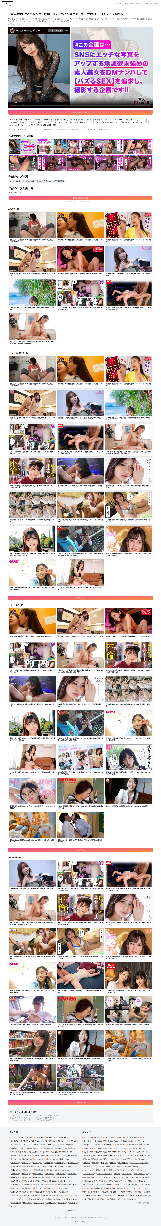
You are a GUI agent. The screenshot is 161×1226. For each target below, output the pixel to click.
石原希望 (15, 1174)
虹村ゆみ (38, 1185)
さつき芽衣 (16, 1166)
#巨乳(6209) (59, 181)
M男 (110, 1185)
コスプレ (121, 1159)
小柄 (147, 1195)
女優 (104, 1163)
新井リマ (73, 1148)
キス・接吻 (139, 1148)
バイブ (101, 1181)
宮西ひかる (54, 1166)
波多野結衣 (16, 1141)
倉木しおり (66, 1181)
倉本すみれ (27, 1155)
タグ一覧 (118, 4)
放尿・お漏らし (141, 1174)
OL (141, 1159)
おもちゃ (88, 1170)
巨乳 (98, 1137)
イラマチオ (145, 1155)
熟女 (122, 1137)
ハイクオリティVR (114, 1148)
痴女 (98, 1141)
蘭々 (14, 1206)
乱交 (86, 1166)
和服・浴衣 (136, 1195)
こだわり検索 (128, 4)
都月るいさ (58, 1195)
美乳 (98, 1145)
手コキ (132, 1159)
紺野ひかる (28, 1192)
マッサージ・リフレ (122, 1166)
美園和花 (65, 1137)
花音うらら (39, 1203)
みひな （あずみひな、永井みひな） (25, 1199)
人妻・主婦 (110, 1137)
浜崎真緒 (15, 1148)
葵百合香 (62, 1203)
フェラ (132, 1137)
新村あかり (63, 1141)
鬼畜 (142, 1181)
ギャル (133, 1155)
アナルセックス (117, 1177)
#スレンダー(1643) (44, 181)
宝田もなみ (16, 1192)
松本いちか (27, 1137)
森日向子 (56, 1152)
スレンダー (121, 1141)
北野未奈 (27, 1148)
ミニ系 (101, 1185)
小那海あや (60, 1163)
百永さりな (16, 1181)
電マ (95, 1163)
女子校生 (109, 1145)
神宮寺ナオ (27, 1185)
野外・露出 (133, 1177)
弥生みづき (52, 1137)
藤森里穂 (72, 1155)
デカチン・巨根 (104, 1174)
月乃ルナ (15, 1185)
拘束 (86, 1177)
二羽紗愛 (73, 1203)
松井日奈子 (53, 1181)
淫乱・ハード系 (136, 1141)
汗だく (144, 1188)
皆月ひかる (16, 1145)
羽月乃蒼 (34, 1152)
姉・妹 (146, 1185)
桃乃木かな (71, 1195)
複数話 (112, 1199)
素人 (143, 1137)
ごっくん (127, 1174)
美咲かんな (39, 1159)
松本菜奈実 (61, 1185)
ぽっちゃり (89, 1185)
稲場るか (72, 1174)
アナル (107, 1166)
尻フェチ (109, 1159)
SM (118, 1185)
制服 (86, 1155)
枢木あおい (64, 1170)
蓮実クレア (41, 1181)
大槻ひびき (67, 1145)
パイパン (97, 1155)
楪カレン (37, 1163)
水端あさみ (52, 1192)
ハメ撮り (121, 1145)
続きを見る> (80, 598)
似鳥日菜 (27, 1203)
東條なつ (27, 1170)
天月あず (49, 1174)
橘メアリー (66, 1166)
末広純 (50, 1155)
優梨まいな (28, 1166)
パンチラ (88, 1195)
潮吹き (87, 1145)
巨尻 (128, 1148)
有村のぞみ (73, 1163)
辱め (136, 1166)
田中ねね (38, 1148)
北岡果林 (23, 1152)
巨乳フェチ (89, 1181)
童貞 (106, 1192)
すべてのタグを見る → (143, 1203)
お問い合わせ (102, 1218)
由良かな (49, 1185)
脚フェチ (132, 1192)
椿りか (74, 1141)
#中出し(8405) (28, 181)
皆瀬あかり (16, 1188)
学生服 (99, 1188)
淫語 (99, 1170)
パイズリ (133, 1145)
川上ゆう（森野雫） (31, 1195)
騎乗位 (108, 1141)
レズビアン (89, 1174)
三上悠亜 (38, 1170)
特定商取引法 (82, 1218)
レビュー (156, 4)
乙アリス (15, 1137)
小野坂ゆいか (51, 1170)
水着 (109, 1195)
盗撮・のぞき (110, 1155)
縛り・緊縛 (144, 1192)
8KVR (117, 1152)
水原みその (65, 1159)
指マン (87, 1192)
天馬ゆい (40, 1137)
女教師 (102, 1199)
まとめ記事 (147, 4)
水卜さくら (59, 1199)
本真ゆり (60, 1174)
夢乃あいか (28, 1181)
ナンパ (144, 1145)
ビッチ (122, 1199)
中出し (88, 1137)
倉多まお (46, 1195)
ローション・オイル (139, 1163)
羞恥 (86, 1163)
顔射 (107, 1152)
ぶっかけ (146, 1177)
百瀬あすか (16, 1195)
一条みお (15, 1163)
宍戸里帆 (48, 1163)
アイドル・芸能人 (128, 1181)
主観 (113, 1163)
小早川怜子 (73, 1185)
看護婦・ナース (118, 1192)
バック (127, 1152)
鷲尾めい (64, 1192)
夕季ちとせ (16, 1203)
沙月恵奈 (50, 1141)
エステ (96, 1166)
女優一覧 (138, 4)
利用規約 (73, 1218)
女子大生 (123, 1163)
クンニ (123, 1155)
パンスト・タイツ (100, 1177)
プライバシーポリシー (62, 1218)
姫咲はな (27, 1159)
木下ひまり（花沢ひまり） (35, 1145)
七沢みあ (62, 1188)
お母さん (88, 1188)
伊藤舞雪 (27, 1188)
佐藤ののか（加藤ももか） (34, 1177)
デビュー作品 (136, 1170)
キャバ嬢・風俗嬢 (131, 1185)
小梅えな (26, 1163)
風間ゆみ (51, 1203)
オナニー (88, 1152)
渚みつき (45, 1152)
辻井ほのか (16, 1159)
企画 (99, 1152)
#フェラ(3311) (15, 181)
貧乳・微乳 (110, 1170)
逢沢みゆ (15, 1155)
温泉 (108, 1188)
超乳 (97, 1192)
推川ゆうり (16, 1170)
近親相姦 (97, 1159)
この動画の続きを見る (80, 198)
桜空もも (40, 1192)
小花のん (60, 1155)
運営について (92, 1218)
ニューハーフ (131, 1188)
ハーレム (118, 1188)
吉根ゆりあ (61, 1148)
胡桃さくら (41, 1166)
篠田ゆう (67, 1152)
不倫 (86, 1159)
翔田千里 (26, 1174)
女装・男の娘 (89, 1199)
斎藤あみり (63, 1177)
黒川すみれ (52, 1159)
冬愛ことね (38, 1174)
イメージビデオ (121, 1195)
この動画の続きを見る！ (80, 112)
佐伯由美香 (46, 1199)
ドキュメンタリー (142, 1152)
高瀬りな (51, 1177)
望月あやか (50, 1188)
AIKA (14, 1152)
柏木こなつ (53, 1145)
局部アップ (112, 1181)
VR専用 (99, 1148)
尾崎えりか (16, 1177)
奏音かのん (72, 1199)
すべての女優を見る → (70, 1210)
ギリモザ (122, 1170)
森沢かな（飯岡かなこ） (34, 1141)
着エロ (132, 1199)
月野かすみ (39, 1155)
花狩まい (38, 1188)
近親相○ (99, 1195)
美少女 (88, 1141)
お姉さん (88, 1148)
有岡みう (49, 1148)
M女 (117, 1174)
